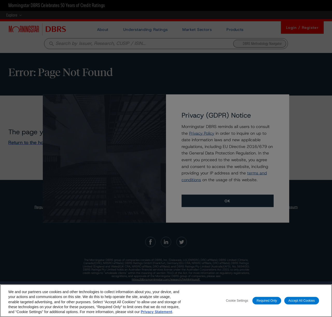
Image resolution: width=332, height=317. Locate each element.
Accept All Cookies (301, 301)
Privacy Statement (156, 313)
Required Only (267, 301)
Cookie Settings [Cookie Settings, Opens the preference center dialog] (237, 301)
